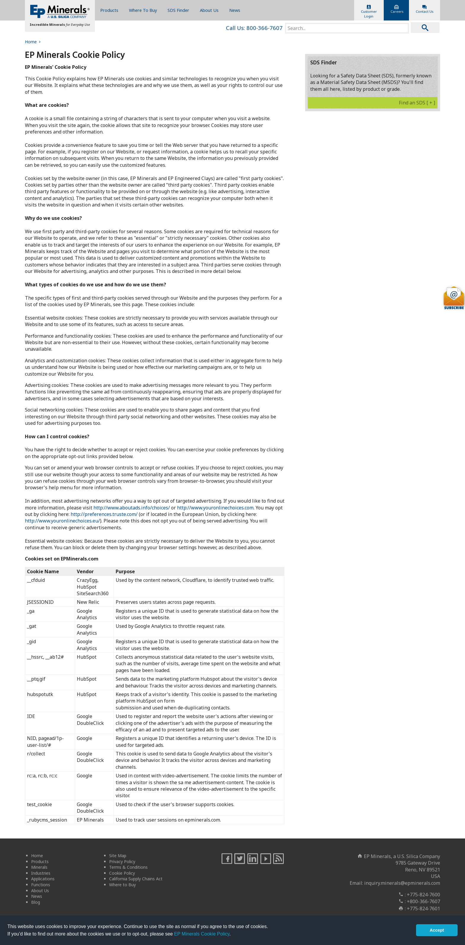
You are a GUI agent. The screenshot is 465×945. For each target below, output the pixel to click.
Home (33, 42)
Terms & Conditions (128, 867)
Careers (397, 9)
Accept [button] (437, 930)
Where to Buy (122, 884)
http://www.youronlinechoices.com (215, 507)
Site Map (117, 855)
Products (109, 10)
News (234, 10)
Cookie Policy (122, 873)
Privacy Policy (122, 861)
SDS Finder (178, 10)
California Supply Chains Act (136, 879)
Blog (35, 902)
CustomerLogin (369, 11)
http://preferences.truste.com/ (104, 514)
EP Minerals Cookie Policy (201, 933)
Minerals (39, 867)
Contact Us (424, 9)
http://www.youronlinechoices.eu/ (62, 520)
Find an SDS (417, 102)
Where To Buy (143, 10)
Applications (43, 879)
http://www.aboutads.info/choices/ (131, 507)
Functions (40, 884)
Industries (40, 873)
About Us (209, 10)
